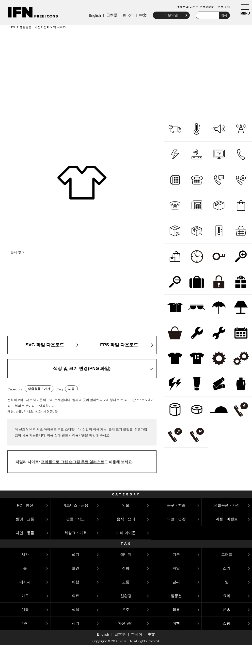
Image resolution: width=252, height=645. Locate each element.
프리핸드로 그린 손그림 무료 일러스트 (72, 462)
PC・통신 (25, 505)
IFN (20, 12)
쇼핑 (226, 623)
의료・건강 (176, 519)
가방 (25, 623)
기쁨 (25, 609)
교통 (125, 582)
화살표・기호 (75, 533)
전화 (125, 568)
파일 (176, 568)
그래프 (226, 554)
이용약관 (170, 15)
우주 (125, 609)
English (93, 15)
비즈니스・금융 (75, 505)
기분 (176, 554)
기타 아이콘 (126, 533)
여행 (176, 623)
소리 (226, 568)
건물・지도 (75, 519)
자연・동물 (25, 533)
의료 (75, 596)
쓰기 (75, 554)
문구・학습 (176, 505)
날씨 (176, 582)
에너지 (125, 554)
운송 (226, 609)
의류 (71, 389)
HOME (11, 27)
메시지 (25, 582)
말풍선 (176, 596)
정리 (75, 623)
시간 (25, 554)
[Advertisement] (126, 71)
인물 (125, 505)
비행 (75, 582)
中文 (141, 15)
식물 (75, 609)
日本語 (110, 15)
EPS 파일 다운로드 (119, 344)
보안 (75, 568)
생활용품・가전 (30, 27)
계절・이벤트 (227, 519)
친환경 (125, 596)
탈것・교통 (25, 519)
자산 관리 (126, 623)
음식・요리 (126, 519)
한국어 (126, 15)
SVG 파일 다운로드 (45, 344)
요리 (226, 596)
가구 (25, 596)
